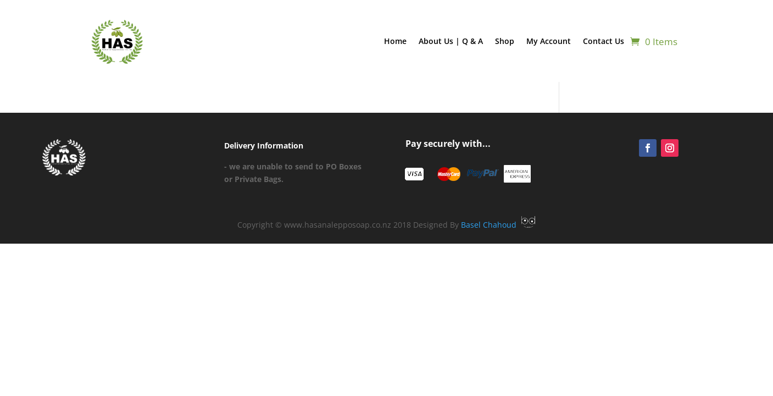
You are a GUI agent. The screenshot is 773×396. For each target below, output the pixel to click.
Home (395, 41)
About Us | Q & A (451, 41)
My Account (548, 41)
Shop (504, 41)
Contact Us (603, 41)
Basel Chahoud (498, 224)
